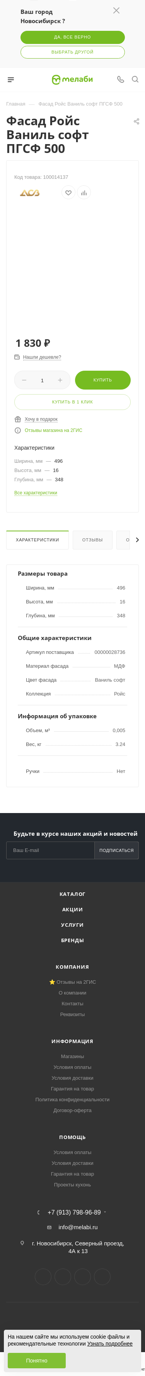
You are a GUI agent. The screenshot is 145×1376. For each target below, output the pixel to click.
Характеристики (37, 540)
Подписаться (116, 850)
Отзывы (92, 540)
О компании (73, 993)
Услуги (72, 924)
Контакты (72, 1003)
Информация (72, 1041)
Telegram (63, 1276)
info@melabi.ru (77, 1227)
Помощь (72, 1137)
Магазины (72, 1056)
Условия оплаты (73, 1067)
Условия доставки (73, 1078)
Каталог (73, 893)
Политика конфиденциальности (73, 1099)
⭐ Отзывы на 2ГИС (72, 982)
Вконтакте (43, 1276)
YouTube (82, 1276)
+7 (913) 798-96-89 (74, 1213)
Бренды (72, 940)
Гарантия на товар (72, 1089)
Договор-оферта (72, 1110)
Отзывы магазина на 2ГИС (53, 430)
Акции (72, 909)
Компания (72, 966)
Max (102, 1276)
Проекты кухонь (72, 1185)
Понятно (36, 1361)
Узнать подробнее (110, 1344)
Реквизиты (72, 1014)
